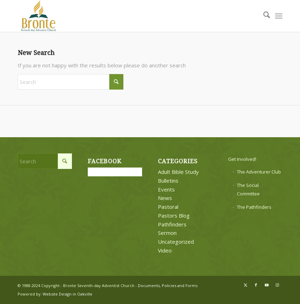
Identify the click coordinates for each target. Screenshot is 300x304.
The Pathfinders (254, 207)
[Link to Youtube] (266, 285)
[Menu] (278, 15)
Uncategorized (176, 241)
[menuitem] (263, 16)
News (165, 197)
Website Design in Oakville (67, 294)
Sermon (167, 232)
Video (165, 250)
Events (166, 189)
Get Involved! (242, 159)
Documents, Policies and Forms (167, 285)
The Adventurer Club (259, 172)
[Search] (263, 16)
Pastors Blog (174, 215)
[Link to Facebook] (256, 285)
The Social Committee (248, 189)
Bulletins (168, 180)
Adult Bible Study (178, 171)
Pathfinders (172, 224)
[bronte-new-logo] (39, 16)
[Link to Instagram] (277, 285)
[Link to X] (245, 285)
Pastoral (168, 206)
